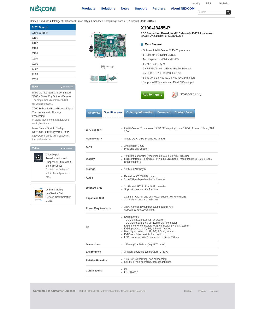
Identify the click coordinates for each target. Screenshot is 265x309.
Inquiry (196, 3)
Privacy (202, 291)
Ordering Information (139, 112)
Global (223, 3)
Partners (159, 8)
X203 (35, 74)
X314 (35, 79)
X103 (35, 48)
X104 (35, 53)
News (125, 8)
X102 (35, 43)
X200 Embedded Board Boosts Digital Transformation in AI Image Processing (52, 112)
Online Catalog (54, 189)
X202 (35, 69)
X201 (35, 63)
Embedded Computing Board (107, 21)
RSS (208, 3)
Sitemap (214, 291)
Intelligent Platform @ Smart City (70, 21)
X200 (35, 58)
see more (68, 86)
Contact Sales (184, 112)
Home (33, 21)
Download (163, 112)
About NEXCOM (182, 8)
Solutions (108, 8)
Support (141, 8)
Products (88, 8)
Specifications (113, 112)
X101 (35, 37)
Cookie (188, 291)
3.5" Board (131, 21)
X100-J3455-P (40, 32)
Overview (94, 112)
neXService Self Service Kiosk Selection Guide (58, 197)
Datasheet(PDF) (190, 94)
